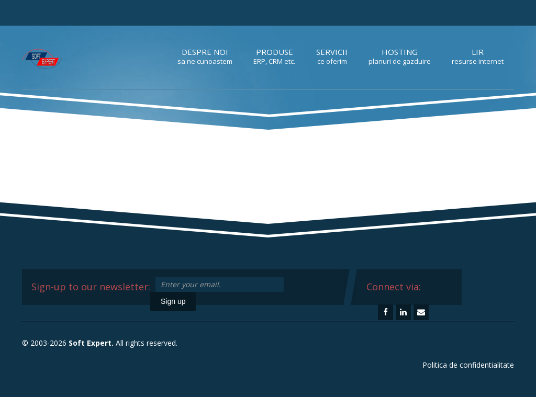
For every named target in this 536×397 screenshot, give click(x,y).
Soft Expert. (91, 343)
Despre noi (204, 56)
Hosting (399, 56)
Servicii (332, 56)
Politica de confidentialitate (468, 365)
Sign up (173, 301)
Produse (274, 56)
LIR (478, 56)
